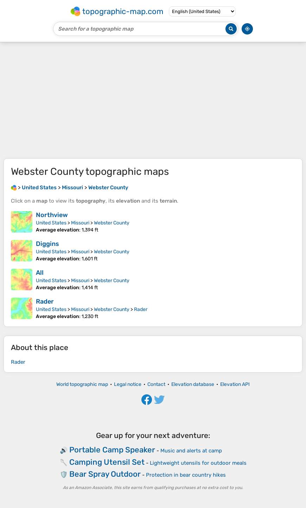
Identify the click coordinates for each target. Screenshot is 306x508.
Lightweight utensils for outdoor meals (198, 463)
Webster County (111, 223)
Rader (45, 301)
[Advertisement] (153, 100)
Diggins (47, 244)
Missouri (80, 223)
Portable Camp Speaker (112, 450)
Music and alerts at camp (191, 450)
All (40, 273)
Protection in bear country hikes (186, 475)
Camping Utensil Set (107, 462)
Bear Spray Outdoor (105, 474)
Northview (52, 215)
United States (51, 223)
